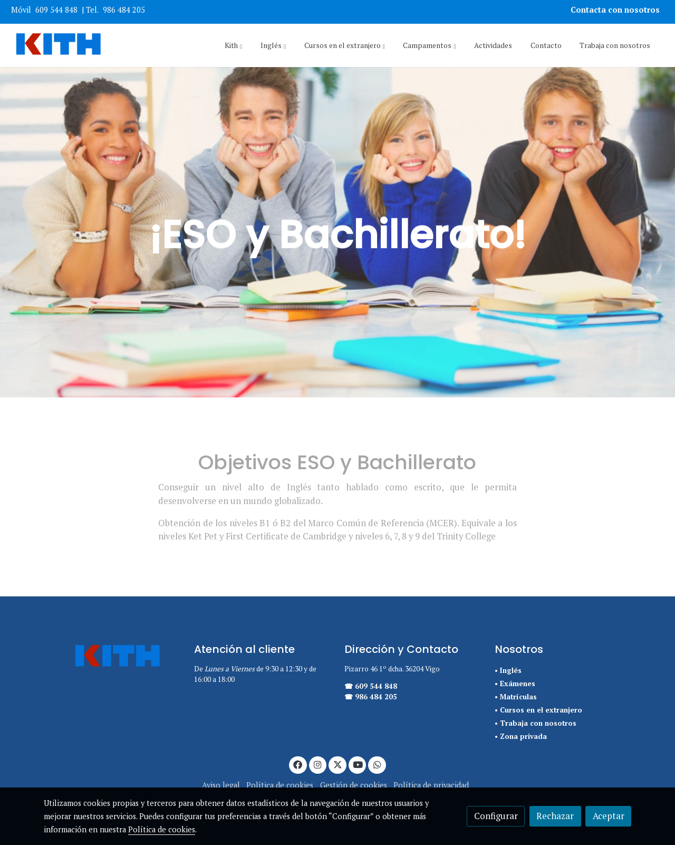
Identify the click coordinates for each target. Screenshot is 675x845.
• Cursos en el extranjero (538, 710)
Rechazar (555, 816)
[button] (233, 45)
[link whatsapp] (377, 763)
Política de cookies (279, 785)
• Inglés (508, 670)
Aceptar (608, 816)
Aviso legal (221, 785)
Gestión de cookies (353, 785)
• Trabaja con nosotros (535, 723)
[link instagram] (318, 763)
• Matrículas (516, 696)
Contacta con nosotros (616, 10)
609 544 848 (56, 10)
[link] (58, 45)
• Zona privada (521, 736)
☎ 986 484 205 (370, 696)
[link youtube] (358, 763)
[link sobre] (112, 657)
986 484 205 (124, 10)
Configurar (496, 816)
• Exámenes (515, 683)
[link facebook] (298, 763)
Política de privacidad (431, 785)
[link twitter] (337, 763)
